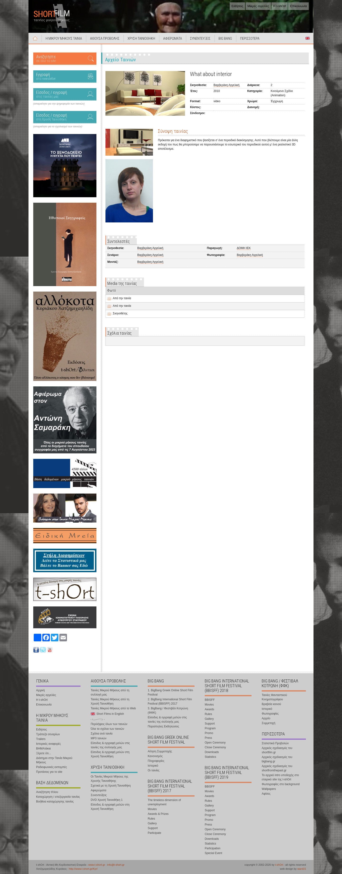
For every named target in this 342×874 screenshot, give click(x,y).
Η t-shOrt (279, 6)
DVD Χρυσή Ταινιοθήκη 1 (107, 800)
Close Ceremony (215, 747)
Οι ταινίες (153, 770)
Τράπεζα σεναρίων (48, 734)
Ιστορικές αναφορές (48, 743)
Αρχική (35, 38)
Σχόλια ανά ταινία (102, 733)
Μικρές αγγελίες (258, 6)
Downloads (212, 752)
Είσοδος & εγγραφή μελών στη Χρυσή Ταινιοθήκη (110, 754)
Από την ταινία (122, 298)
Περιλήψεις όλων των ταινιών (109, 724)
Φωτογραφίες (270, 713)
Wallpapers (269, 789)
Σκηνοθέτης (120, 313)
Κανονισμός (155, 756)
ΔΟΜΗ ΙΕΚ (244, 248)
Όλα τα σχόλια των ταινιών (107, 728)
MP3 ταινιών (98, 738)
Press (208, 738)
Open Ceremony (215, 742)
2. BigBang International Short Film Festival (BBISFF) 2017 (170, 701)
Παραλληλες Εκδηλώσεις (163, 726)
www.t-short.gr (96, 864)
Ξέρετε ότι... (43, 753)
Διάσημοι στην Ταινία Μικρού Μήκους (54, 760)
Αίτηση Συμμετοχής (160, 751)
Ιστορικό (153, 765)
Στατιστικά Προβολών (275, 743)
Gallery (152, 823)
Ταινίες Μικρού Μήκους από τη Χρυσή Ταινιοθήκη (110, 701)
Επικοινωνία (298, 6)
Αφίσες (266, 793)
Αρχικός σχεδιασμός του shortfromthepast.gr (277, 768)
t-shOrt (279, 864)
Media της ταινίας (122, 283)
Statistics (210, 757)
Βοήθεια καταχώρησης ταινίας (55, 801)
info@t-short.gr (115, 864)
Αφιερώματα (98, 790)
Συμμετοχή (268, 723)
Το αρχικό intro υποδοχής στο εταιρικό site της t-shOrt (280, 777)
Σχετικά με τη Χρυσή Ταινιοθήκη (111, 785)
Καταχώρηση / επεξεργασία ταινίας (58, 796)
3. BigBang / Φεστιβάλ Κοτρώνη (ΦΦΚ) (168, 710)
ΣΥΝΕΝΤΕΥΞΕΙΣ (200, 38)
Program (210, 728)
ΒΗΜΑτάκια (43, 748)
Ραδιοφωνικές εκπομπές (51, 767)
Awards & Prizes (158, 814)
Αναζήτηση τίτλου (47, 792)
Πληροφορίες (156, 761)
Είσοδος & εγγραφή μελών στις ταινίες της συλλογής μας (110, 745)
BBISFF (210, 699)
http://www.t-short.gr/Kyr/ (83, 868)
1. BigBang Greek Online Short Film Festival (170, 692)
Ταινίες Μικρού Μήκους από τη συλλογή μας (110, 692)
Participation (212, 848)
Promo (209, 733)
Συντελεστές (118, 241)
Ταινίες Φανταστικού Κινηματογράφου (274, 697)
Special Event (213, 853)
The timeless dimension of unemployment (164, 802)
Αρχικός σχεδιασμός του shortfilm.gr (277, 750)
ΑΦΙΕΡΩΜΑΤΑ (172, 38)
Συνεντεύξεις (99, 795)
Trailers (41, 739)
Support (153, 828)
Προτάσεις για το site (49, 771)
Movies (152, 809)
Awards (209, 709)
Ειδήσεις (237, 6)
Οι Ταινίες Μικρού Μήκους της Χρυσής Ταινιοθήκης (109, 779)
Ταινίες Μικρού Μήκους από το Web (113, 708)
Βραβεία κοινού (271, 704)
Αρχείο (266, 718)
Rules (151, 818)
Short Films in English (308, 38)
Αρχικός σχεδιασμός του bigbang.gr (277, 759)
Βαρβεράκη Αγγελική (227, 85)
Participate (154, 833)
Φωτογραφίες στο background (280, 784)
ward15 (301, 868)
